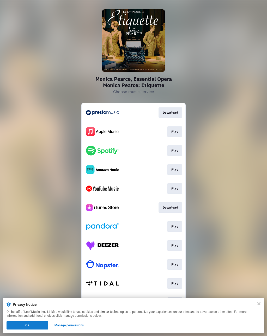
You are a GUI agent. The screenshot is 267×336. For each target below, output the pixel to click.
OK (27, 325)
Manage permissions (69, 325)
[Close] (259, 304)
